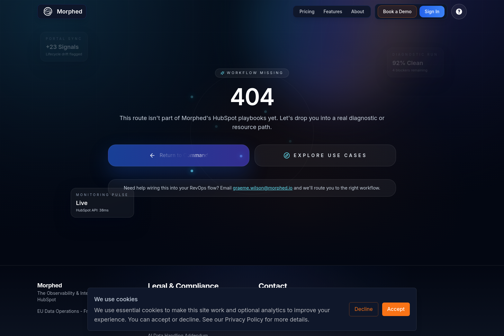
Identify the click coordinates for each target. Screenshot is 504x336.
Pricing (307, 11)
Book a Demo (397, 11)
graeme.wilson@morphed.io (262, 188)
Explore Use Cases (325, 155)
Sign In (432, 11)
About (357, 11)
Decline (364, 309)
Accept (396, 309)
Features (332, 11)
